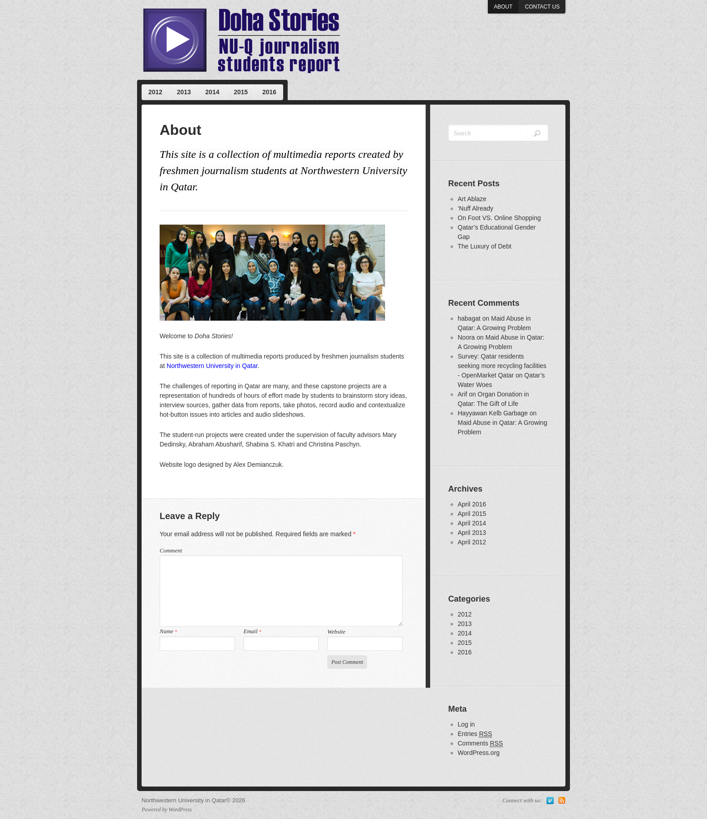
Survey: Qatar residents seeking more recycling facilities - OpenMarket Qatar (502, 366)
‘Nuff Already (475, 208)
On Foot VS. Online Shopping (499, 217)
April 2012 (472, 542)
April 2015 (472, 513)
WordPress (180, 809)
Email (252, 631)
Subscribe (561, 800)
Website (336, 631)
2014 (212, 92)
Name (168, 631)
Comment (171, 550)
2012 (155, 92)
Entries (475, 734)
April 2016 (472, 504)
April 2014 (472, 523)
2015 (241, 92)
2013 (184, 92)
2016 (269, 92)
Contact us (542, 7)
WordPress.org (479, 752)
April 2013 (472, 532)
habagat (469, 318)
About (503, 7)
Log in (466, 724)
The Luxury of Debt (484, 246)
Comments (480, 743)
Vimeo (550, 800)
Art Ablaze (472, 198)
